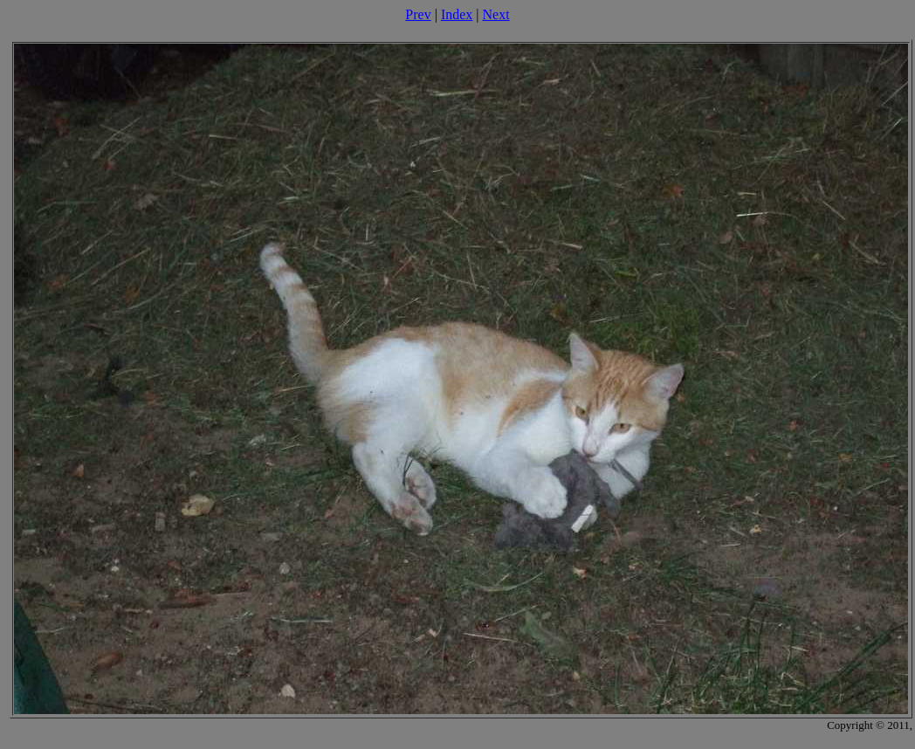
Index (456, 14)
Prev (417, 14)
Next (496, 14)
